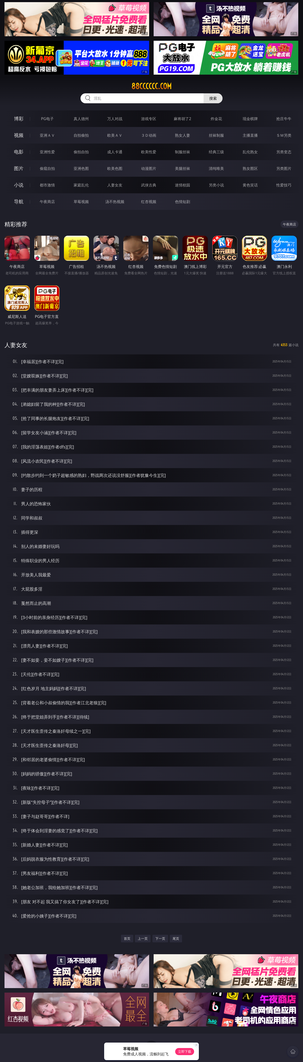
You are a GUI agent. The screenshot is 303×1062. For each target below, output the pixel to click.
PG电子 (47, 118)
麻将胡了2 (182, 118)
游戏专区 (148, 118)
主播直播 (250, 135)
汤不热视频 (114, 201)
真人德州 (81, 118)
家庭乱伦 (81, 185)
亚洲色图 (81, 168)
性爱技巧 (283, 185)
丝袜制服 (216, 135)
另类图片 (283, 168)
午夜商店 (47, 201)
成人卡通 (114, 151)
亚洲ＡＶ (47, 135)
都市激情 (47, 185)
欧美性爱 (148, 151)
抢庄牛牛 (283, 118)
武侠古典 (148, 185)
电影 (18, 152)
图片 (18, 168)
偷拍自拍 (81, 151)
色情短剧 (182, 201)
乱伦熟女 (250, 151)
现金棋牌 (250, 118)
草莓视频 (81, 201)
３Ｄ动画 (148, 135)
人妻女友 (114, 185)
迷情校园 (182, 185)
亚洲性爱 (47, 151)
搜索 (213, 98)
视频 (18, 135)
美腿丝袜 (182, 168)
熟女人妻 (182, 135)
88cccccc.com (151, 86)
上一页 (143, 938)
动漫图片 (148, 168)
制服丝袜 (182, 151)
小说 (18, 185)
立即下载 (184, 1051)
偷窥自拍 (47, 168)
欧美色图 (114, 168)
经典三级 (216, 151)
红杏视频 (148, 201)
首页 (127, 938)
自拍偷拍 (81, 135)
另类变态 (283, 151)
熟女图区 (250, 168)
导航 (18, 201)
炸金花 (216, 118)
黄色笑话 (250, 185)
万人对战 (114, 118)
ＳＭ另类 (283, 135)
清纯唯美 (216, 168)
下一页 (160, 938)
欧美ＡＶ (114, 135)
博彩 (18, 118)
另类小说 (216, 185)
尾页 (176, 938)
